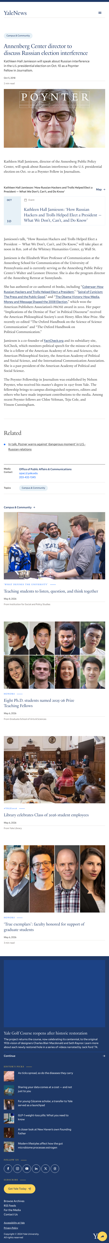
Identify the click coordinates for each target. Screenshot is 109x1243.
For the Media (12, 1210)
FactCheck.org (53, 341)
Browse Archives (14, 1201)
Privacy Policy (11, 1227)
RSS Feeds (10, 1205)
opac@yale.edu (28, 473)
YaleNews (15, 13)
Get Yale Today (19, 1188)
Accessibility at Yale (14, 1222)
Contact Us (11, 1214)
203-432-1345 (27, 477)
